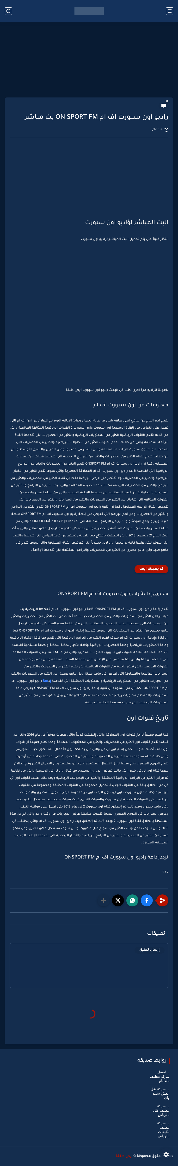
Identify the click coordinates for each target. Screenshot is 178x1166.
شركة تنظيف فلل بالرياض (161, 1110)
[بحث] (8, 11)
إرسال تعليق (149, 950)
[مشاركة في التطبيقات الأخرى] (104, 900)
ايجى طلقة (124, 1156)
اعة (45, 681)
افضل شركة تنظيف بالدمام (160, 1076)
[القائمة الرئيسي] (169, 11)
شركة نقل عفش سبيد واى (160, 1093)
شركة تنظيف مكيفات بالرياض (163, 1129)
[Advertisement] (89, 60)
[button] (147, 900)
